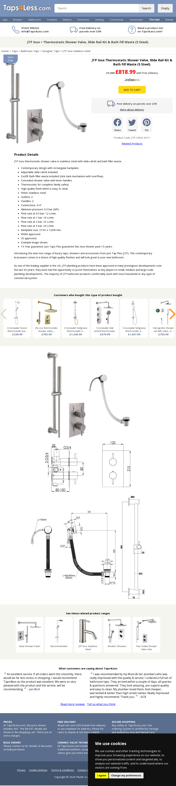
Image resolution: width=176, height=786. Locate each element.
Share (117, 124)
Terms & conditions (62, 770)
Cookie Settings (38, 770)
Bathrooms (35, 20)
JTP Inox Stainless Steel (77, 51)
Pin (146, 124)
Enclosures (83, 20)
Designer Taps (51, 51)
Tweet (132, 124)
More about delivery (132, 110)
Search (146, 9)
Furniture (52, 20)
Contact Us (84, 770)
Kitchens (67, 20)
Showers (17, 20)
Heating (99, 20)
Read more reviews (72, 705)
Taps (5, 20)
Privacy (21, 770)
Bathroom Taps (30, 51)
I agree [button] (101, 775)
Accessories (136, 20)
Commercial (116, 20)
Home (5, 51)
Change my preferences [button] (126, 775)
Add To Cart (132, 90)
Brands (169, 20)
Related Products (132, 144)
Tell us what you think (101, 705)
